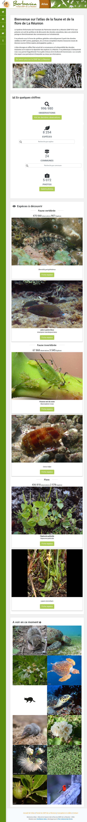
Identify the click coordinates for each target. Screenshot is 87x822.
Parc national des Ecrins (65, 819)
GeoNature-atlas (42, 819)
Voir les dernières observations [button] (47, 117)
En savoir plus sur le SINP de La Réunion (33, 59)
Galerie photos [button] (47, 189)
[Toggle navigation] (5, 4)
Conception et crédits (64, 813)
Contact (75, 813)
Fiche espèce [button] (47, 275)
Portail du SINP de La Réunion (46, 813)
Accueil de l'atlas (29, 813)
